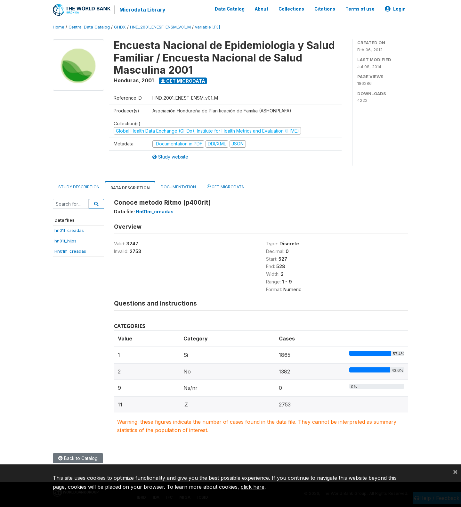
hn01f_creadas (69, 230)
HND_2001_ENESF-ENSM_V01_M (160, 27)
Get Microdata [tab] (225, 186)
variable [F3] (207, 27)
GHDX (120, 27)
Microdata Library (142, 9)
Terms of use (360, 9)
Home (58, 27)
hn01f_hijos (65, 240)
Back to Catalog (78, 458)
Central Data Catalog (89, 27)
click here (252, 487)
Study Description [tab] (79, 186)
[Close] (455, 471)
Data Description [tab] (130, 187)
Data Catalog (230, 9)
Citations (324, 9)
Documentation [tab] (178, 186)
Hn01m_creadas (70, 251)
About (261, 9)
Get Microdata (183, 81)
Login (395, 9)
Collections (291, 9)
